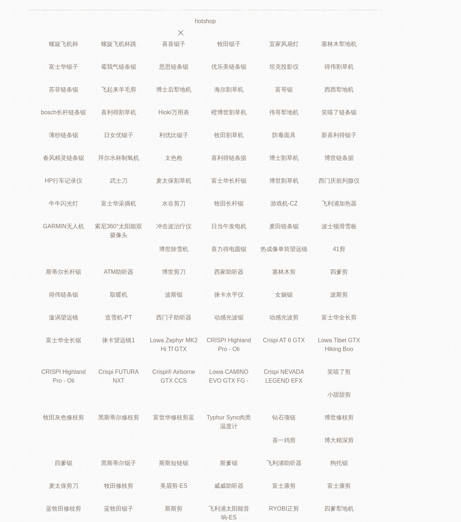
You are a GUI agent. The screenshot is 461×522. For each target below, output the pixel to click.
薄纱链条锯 (63, 135)
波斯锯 (174, 295)
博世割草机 (284, 181)
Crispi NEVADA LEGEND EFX (284, 376)
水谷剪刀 (174, 203)
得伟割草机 (339, 67)
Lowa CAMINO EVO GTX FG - (229, 376)
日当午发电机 (228, 226)
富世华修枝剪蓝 (173, 417)
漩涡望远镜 (63, 317)
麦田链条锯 (284, 226)
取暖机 (118, 295)
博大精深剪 (339, 440)
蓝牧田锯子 (118, 508)
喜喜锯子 (174, 44)
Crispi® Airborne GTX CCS (173, 376)
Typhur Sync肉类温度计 (228, 421)
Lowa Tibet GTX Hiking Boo (339, 344)
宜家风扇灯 (284, 44)
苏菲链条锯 (63, 89)
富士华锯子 (63, 67)
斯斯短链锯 (173, 463)
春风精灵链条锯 (63, 158)
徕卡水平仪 (229, 295)
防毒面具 (284, 135)
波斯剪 (339, 295)
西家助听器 (229, 272)
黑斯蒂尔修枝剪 (118, 417)
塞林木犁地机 (339, 44)
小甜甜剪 (339, 395)
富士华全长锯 (63, 340)
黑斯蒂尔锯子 (118, 463)
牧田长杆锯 (229, 203)
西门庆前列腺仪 (339, 181)
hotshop (205, 21)
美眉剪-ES (174, 486)
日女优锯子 (118, 135)
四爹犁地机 (339, 508)
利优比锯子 (173, 135)
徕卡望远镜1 (118, 340)
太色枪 (174, 158)
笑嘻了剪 (339, 372)
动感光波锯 (229, 317)
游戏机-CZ (284, 203)
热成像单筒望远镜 (283, 249)
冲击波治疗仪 (173, 226)
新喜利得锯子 (339, 135)
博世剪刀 (174, 272)
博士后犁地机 (173, 89)
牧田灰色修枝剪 (63, 417)
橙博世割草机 (228, 112)
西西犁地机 (339, 89)
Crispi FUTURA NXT (118, 376)
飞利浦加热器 (339, 203)
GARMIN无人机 (63, 226)
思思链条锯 (173, 67)
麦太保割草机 (173, 181)
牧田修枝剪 (118, 486)
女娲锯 (284, 295)
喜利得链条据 (228, 158)
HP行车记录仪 (63, 181)
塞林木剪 (284, 272)
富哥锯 (284, 89)
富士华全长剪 (339, 317)
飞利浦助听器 (284, 463)
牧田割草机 (229, 135)
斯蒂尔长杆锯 (63, 272)
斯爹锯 (229, 463)
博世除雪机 (173, 249)
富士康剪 (284, 486)
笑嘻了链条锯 (339, 112)
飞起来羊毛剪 (118, 89)
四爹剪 (339, 272)
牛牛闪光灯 (63, 203)
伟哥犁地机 (284, 112)
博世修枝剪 (339, 417)
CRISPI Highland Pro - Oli (228, 344)
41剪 (339, 249)
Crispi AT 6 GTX (284, 340)
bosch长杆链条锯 (63, 112)
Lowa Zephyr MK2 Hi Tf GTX (174, 344)
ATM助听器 (119, 272)
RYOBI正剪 (284, 508)
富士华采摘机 (118, 203)
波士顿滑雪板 (339, 226)
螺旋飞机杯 (63, 44)
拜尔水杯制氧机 (118, 158)
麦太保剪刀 (63, 486)
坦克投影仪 (284, 67)
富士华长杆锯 (228, 181)
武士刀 (118, 181)
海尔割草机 (229, 89)
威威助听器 (229, 486)
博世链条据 (339, 158)
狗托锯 (339, 463)
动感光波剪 (284, 317)
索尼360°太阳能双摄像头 (118, 230)
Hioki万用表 (173, 112)
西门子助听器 (173, 317)
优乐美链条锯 (228, 67)
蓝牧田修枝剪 (63, 508)
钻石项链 (284, 417)
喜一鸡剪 (284, 440)
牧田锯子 (229, 44)
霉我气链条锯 (118, 67)
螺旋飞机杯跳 (118, 44)
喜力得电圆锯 (228, 249)
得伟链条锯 (63, 295)
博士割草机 (284, 158)
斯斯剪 (174, 508)
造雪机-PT (118, 317)
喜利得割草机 (118, 112)
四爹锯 (63, 463)
